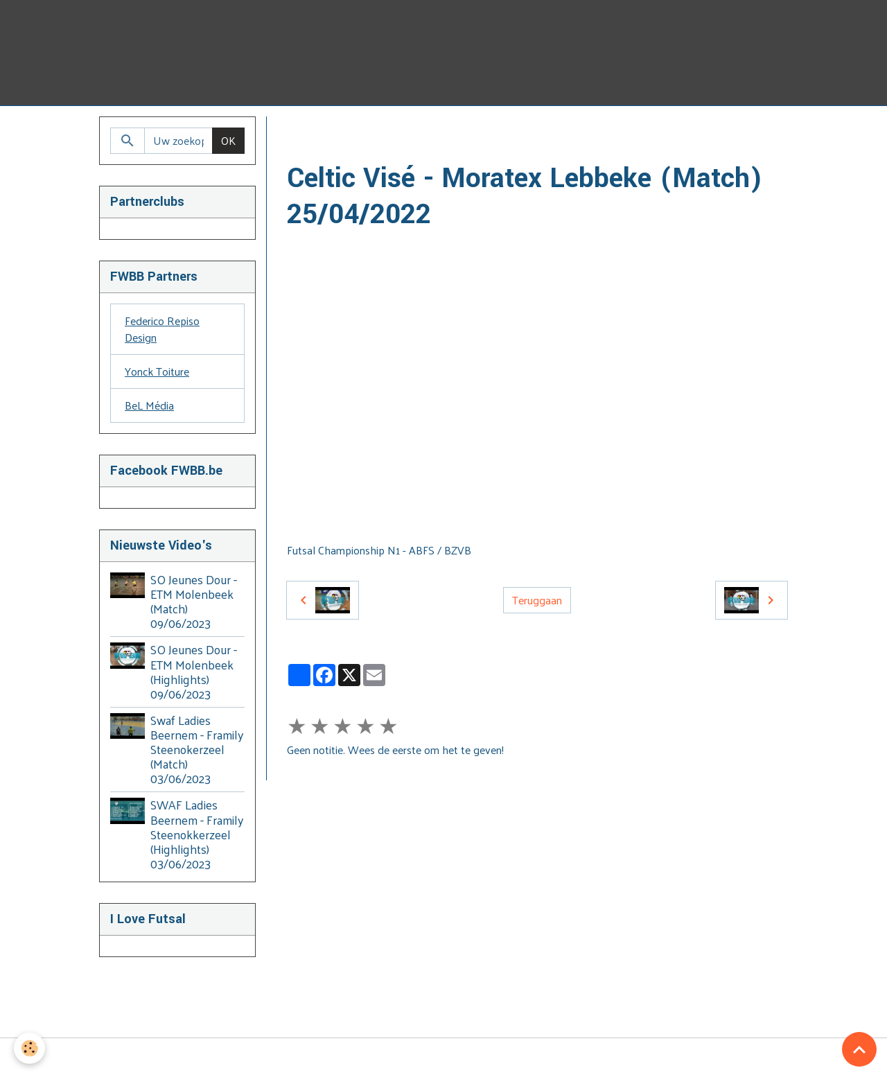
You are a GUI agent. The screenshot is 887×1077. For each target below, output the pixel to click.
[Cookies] (29, 1048)
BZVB (416, 133)
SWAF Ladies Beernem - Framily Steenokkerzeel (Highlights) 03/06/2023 (196, 834)
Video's (371, 133)
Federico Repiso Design (162, 328)
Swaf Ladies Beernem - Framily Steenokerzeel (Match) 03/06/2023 (196, 749)
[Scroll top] (859, 1049)
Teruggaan (537, 600)
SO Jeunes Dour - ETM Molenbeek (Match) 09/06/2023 (193, 601)
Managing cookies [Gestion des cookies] (444, 1057)
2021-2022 (470, 133)
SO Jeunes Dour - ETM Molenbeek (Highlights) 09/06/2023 (193, 671)
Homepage (313, 133)
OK (228, 140)
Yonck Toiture (157, 371)
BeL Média (149, 405)
